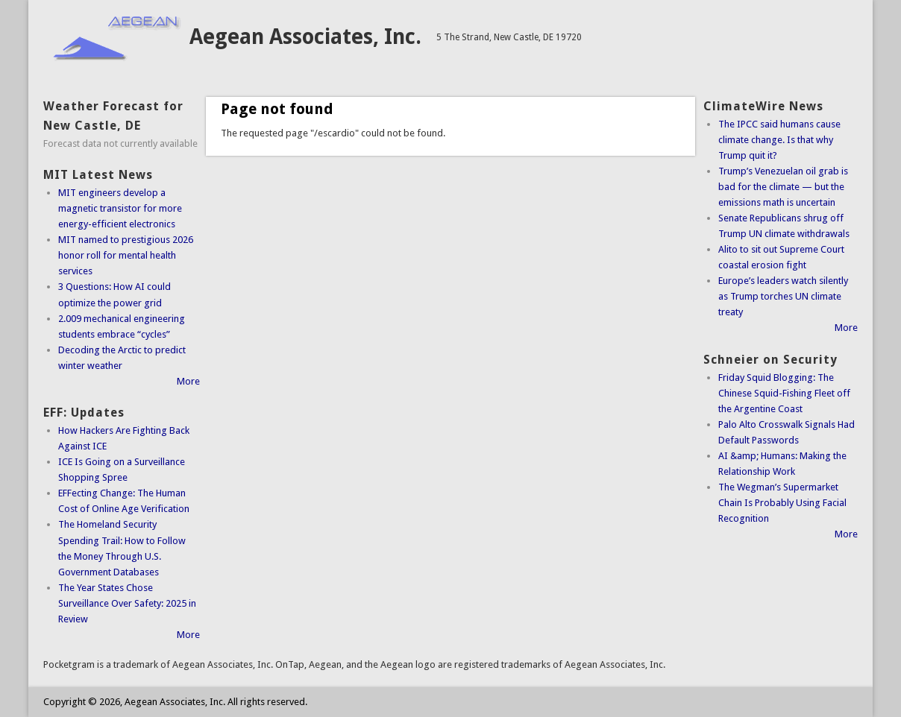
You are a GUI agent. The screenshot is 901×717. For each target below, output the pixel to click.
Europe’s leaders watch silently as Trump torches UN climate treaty (783, 296)
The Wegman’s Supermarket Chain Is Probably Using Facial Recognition (782, 502)
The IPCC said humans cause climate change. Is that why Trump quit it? (779, 140)
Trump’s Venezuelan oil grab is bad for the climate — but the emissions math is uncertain (783, 186)
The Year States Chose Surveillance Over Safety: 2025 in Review (127, 603)
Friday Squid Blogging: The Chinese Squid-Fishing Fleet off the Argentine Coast (784, 393)
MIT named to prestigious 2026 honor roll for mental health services (125, 255)
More (188, 381)
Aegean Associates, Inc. (305, 37)
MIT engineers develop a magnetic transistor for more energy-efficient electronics (120, 208)
